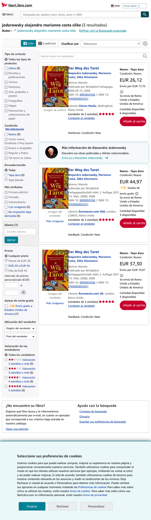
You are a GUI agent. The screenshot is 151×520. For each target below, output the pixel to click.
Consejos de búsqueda (93, 411)
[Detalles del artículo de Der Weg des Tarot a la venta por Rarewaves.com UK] (55, 270)
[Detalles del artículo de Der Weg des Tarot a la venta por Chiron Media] (55, 86)
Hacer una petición (17, 429)
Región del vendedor (18, 328)
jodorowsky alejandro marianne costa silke (46, 31)
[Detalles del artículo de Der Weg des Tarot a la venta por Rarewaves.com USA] (55, 188)
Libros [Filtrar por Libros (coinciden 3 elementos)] (12, 68)
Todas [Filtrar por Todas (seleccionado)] (10, 170)
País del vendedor (16, 336)
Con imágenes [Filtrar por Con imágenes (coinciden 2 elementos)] (17, 207)
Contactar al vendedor (81, 118)
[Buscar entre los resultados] (94, 56)
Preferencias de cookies (92, 487)
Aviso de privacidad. (95, 495)
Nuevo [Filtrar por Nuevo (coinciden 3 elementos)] (12, 134)
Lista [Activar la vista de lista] (28, 43)
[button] (145, 56)
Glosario (84, 416)
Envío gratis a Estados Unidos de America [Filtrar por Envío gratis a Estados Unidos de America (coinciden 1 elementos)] (18, 309)
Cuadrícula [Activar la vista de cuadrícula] (47, 43)
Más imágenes (55, 221)
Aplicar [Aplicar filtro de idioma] (11, 239)
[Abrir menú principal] (8, 14)
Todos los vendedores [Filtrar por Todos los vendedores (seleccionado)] (22, 354)
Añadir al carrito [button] (134, 121)
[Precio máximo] (12, 292)
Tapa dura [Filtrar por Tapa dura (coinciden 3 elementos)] (14, 175)
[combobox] (81, 14)
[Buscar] (145, 14)
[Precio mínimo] (12, 285)
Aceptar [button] (32, 506)
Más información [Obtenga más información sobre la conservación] (14, 129)
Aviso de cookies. (80, 491)
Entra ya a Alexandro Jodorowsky (85, 158)
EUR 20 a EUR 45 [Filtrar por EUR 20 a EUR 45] (18, 265)
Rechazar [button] (63, 506)
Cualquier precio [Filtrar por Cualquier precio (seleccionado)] (17, 255)
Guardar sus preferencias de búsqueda (102, 421)
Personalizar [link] (96, 506)
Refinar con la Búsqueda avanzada (102, 31)
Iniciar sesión (130, 5)
